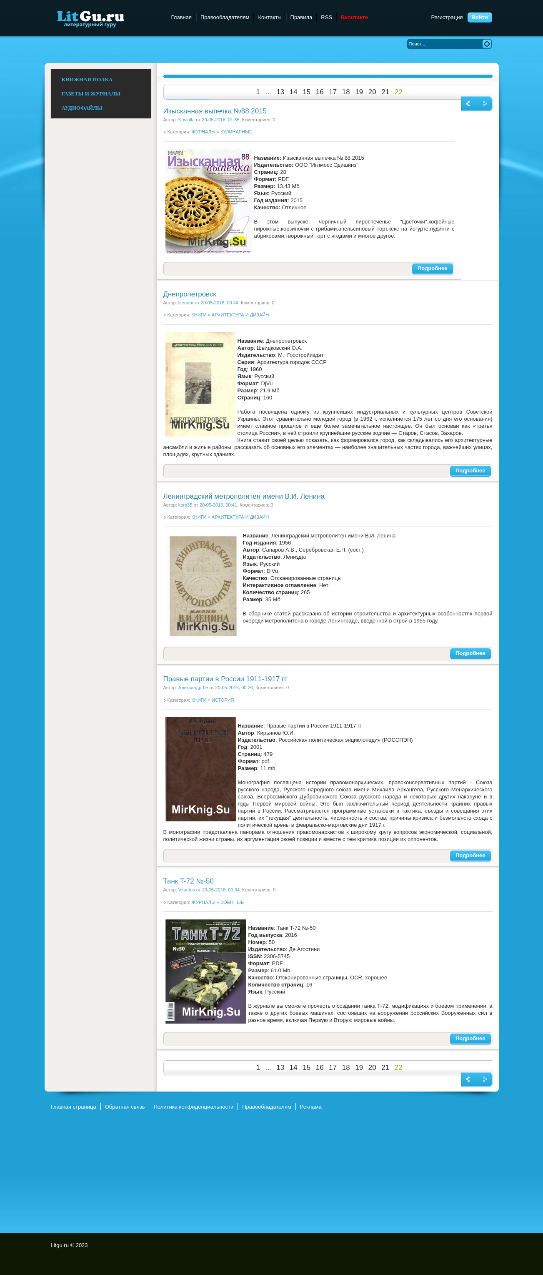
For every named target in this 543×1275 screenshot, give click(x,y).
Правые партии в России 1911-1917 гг (225, 679)
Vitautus (186, 889)
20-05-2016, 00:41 (218, 504)
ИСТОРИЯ (223, 700)
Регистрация (447, 17)
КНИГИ (198, 314)
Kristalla (186, 119)
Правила (301, 17)
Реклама (311, 1107)
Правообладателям (224, 17)
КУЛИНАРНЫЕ (236, 131)
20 (372, 92)
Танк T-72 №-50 (188, 881)
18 (346, 92)
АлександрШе (193, 687)
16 (320, 92)
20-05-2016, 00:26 (234, 687)
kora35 (185, 504)
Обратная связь (125, 1107)
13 (280, 92)
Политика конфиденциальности (193, 1107)
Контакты (269, 17)
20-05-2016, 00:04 (221, 889)
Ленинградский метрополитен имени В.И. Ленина (244, 496)
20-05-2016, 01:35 (220, 119)
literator (186, 302)
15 (306, 92)
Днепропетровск (189, 294)
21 (385, 92)
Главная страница (73, 1107)
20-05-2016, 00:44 (219, 302)
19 (359, 92)
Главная (181, 17)
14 (294, 92)
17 (333, 92)
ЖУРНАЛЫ (203, 131)
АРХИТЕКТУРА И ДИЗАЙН (240, 314)
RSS (326, 17)
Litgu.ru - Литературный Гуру (106, 19)
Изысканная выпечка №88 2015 (215, 111)
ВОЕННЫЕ (232, 902)
